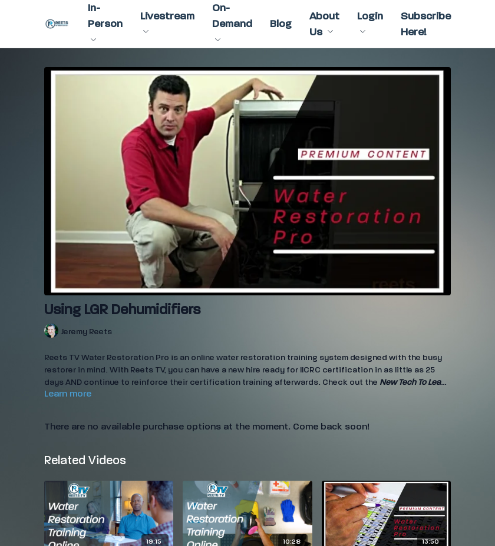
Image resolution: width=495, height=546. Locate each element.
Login (370, 22)
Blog (281, 24)
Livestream (167, 22)
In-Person (105, 21)
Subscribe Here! (426, 24)
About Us (324, 24)
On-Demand (232, 21)
